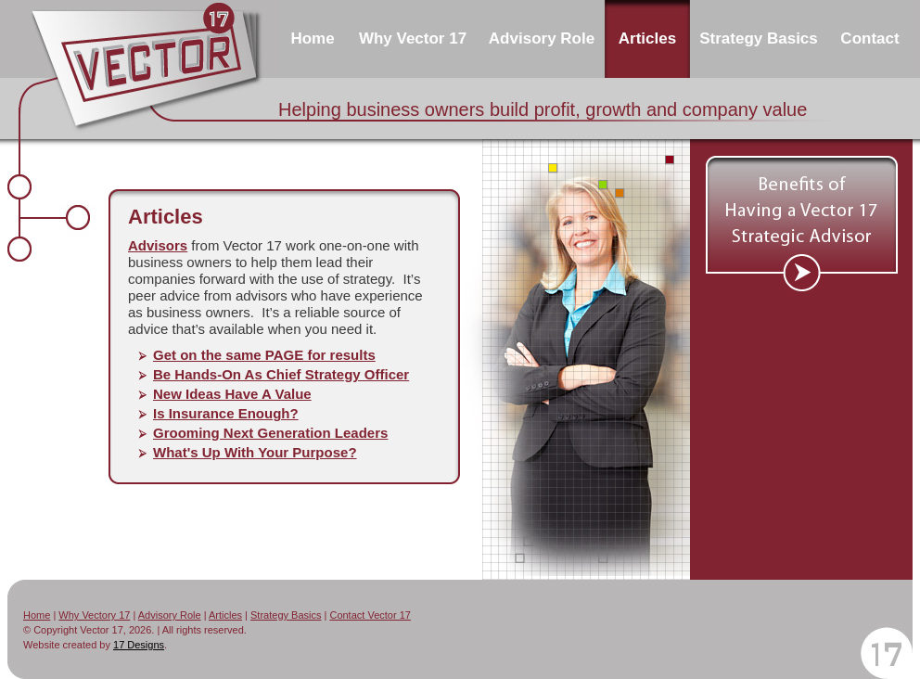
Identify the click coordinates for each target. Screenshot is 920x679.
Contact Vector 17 (369, 615)
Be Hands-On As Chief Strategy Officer (281, 374)
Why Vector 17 (412, 38)
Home (312, 38)
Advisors (157, 245)
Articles (225, 615)
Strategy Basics (285, 615)
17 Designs (138, 644)
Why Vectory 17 (94, 615)
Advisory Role (541, 38)
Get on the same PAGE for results (264, 355)
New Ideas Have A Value (232, 394)
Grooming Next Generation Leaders (270, 433)
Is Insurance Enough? (226, 413)
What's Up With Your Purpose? (255, 452)
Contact (869, 38)
